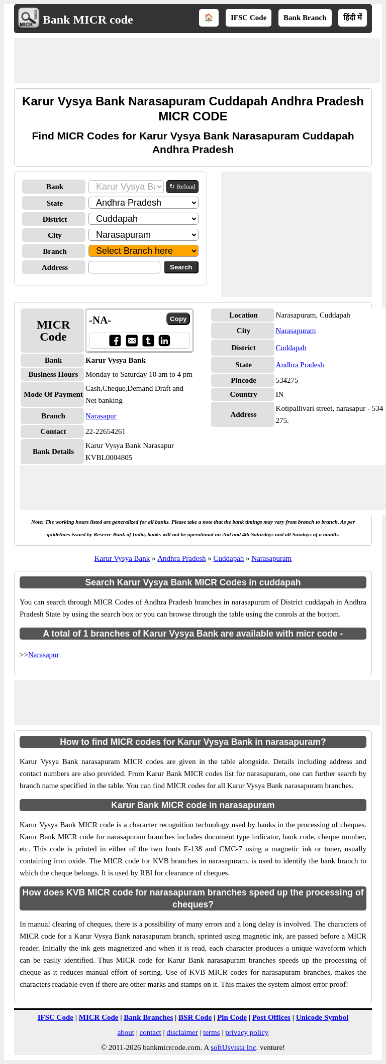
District (55, 219)
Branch (55, 251)
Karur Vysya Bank (122, 558)
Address (55, 267)
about (126, 1032)
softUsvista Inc (233, 1047)
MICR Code (99, 1017)
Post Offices (271, 1017)
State (55, 203)
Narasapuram (296, 331)
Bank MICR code (88, 19)
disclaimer (182, 1032)
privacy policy (246, 1032)
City (55, 235)
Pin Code (232, 1017)
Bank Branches (148, 1017)
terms (211, 1032)
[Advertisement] (197, 60)
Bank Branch (304, 18)
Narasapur (101, 416)
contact (150, 1032)
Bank (54, 187)
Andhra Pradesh (300, 365)
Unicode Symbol (322, 1017)
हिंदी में (352, 18)
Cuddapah (291, 348)
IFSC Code (248, 18)
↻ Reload (182, 186)
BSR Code (195, 1017)
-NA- (100, 320)
